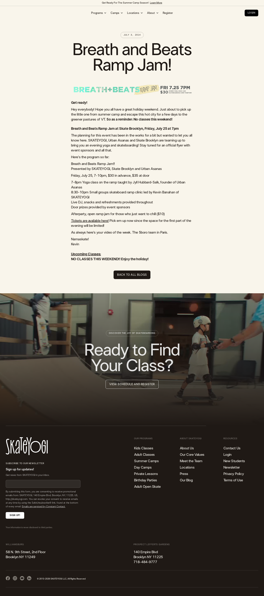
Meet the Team (191, 461)
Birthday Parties (145, 480)
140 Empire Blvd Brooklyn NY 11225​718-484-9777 (148, 557)
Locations (187, 467)
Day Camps (142, 467)
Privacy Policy (233, 474)
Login (227, 454)
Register (168, 13)
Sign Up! (15, 515)
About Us (187, 448)
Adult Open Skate (147, 486)
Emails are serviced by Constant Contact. (43, 506)
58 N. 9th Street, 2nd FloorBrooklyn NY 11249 (25, 554)
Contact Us (232, 448)
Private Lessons (146, 474)
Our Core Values (192, 454)
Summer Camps (146, 461)
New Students (234, 461)
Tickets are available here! (90, 221)
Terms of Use (233, 480)
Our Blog (186, 480)
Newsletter (231, 467)
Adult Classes (144, 454)
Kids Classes (143, 448)
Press (184, 474)
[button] (98, 13)
